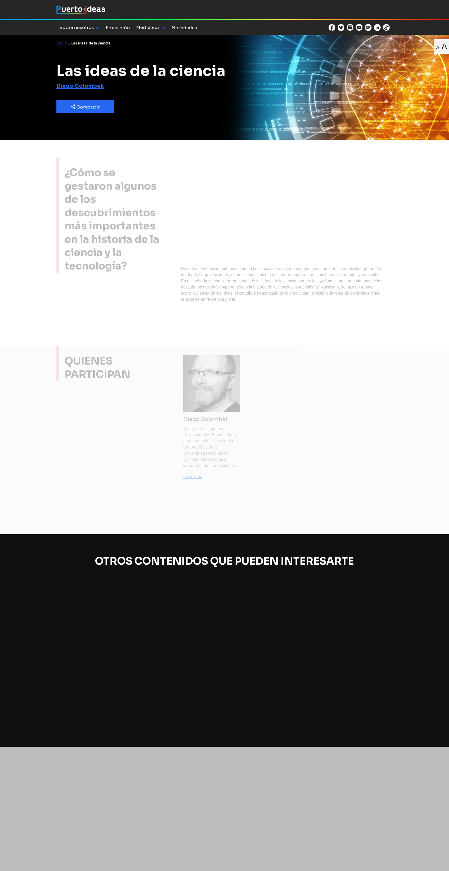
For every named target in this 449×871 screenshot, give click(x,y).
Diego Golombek (80, 86)
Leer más (192, 477)
